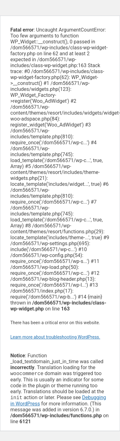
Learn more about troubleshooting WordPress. (55, 336)
